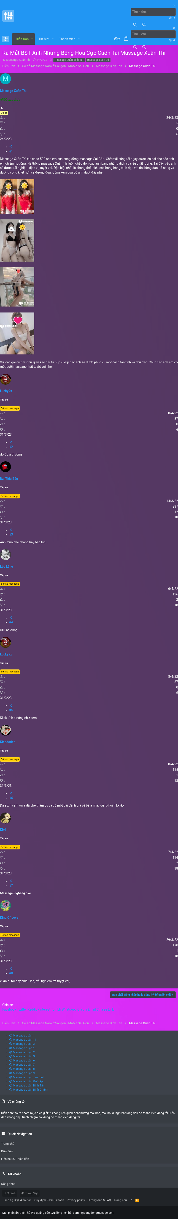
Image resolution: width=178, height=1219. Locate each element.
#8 (11, 973)
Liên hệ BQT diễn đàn (18, 1200)
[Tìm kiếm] (154, 12)
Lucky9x (6, 391)
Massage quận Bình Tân (27, 1085)
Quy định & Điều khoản (49, 1200)
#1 (11, 151)
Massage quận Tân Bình (27, 1077)
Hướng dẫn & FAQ (99, 1200)
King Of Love (9, 917)
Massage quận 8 (22, 1068)
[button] (32, 38)
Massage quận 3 (22, 1043)
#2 (11, 446)
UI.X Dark (10, 1193)
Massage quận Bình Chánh (28, 1089)
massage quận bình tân (69, 59)
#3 (11, 534)
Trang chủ (120, 1200)
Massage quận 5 (22, 1056)
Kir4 (3, 830)
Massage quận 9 (22, 1073)
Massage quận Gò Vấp (26, 1081)
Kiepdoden (7, 742)
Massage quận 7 (22, 1064)
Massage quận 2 (22, 1052)
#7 (11, 885)
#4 (11, 622)
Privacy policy (76, 1200)
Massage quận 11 (22, 1039)
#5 (11, 710)
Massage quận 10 (22, 1048)
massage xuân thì (98, 59)
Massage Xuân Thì (18, 59)
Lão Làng (6, 566)
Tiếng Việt (29, 1193)
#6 (11, 797)
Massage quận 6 (22, 1060)
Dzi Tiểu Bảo (9, 478)
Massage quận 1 (22, 1035)
